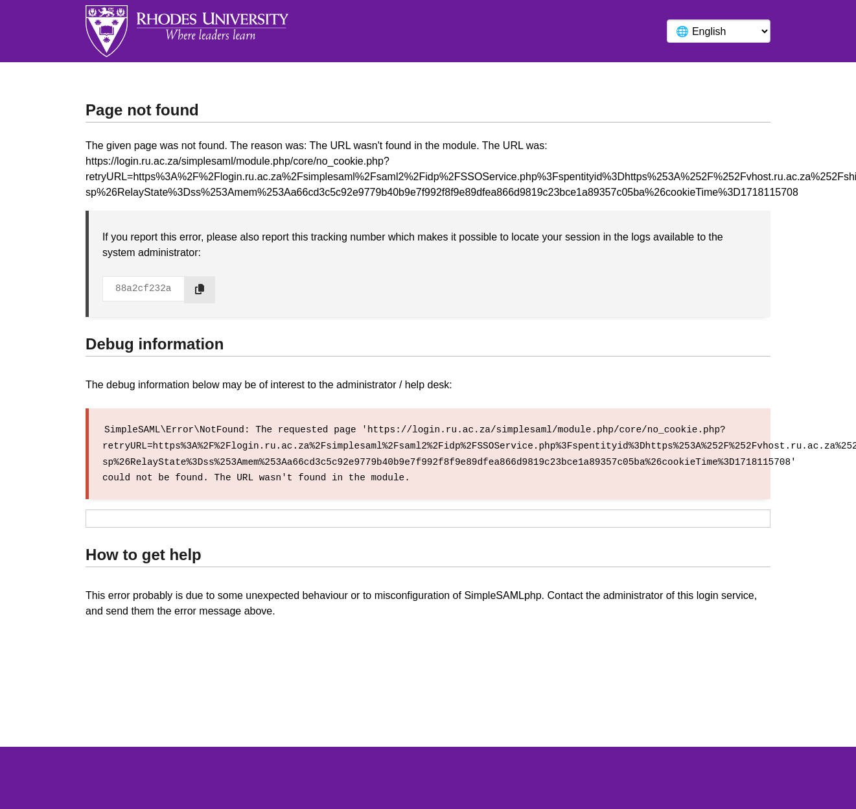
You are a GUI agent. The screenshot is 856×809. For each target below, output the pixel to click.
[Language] (718, 31)
